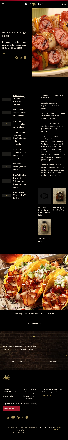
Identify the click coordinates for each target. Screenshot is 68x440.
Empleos (6, 389)
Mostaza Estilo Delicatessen (19, 195)
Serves (5, 53)
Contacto (25, 391)
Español (50, 427)
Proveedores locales (9, 391)
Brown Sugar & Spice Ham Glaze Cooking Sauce (19, 181)
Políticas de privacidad (20, 432)
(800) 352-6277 (48, 395)
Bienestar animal (28, 394)
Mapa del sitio (58, 428)
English (42, 427)
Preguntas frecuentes (29, 389)
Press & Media (8, 396)
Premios (6, 394)
